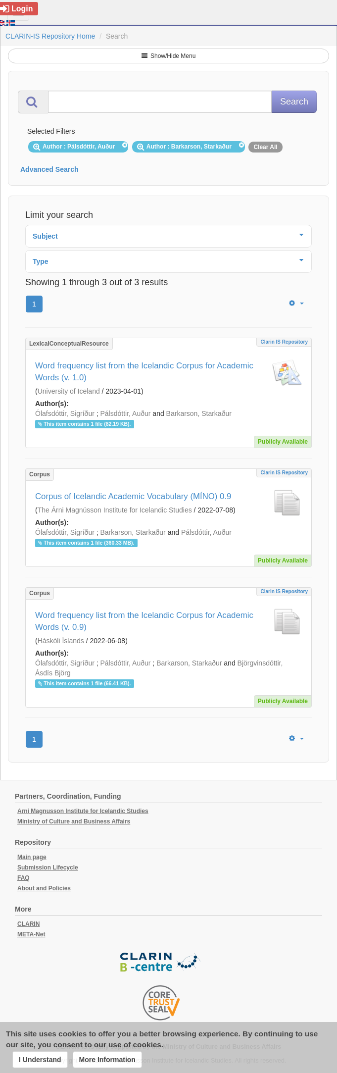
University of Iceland (69, 391)
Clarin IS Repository (284, 342)
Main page (32, 857)
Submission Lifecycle (47, 867)
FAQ (23, 877)
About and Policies (44, 888)
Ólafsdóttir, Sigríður (65, 413)
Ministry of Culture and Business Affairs (73, 821)
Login (16, 8)
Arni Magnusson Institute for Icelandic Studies (82, 811)
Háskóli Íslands (61, 641)
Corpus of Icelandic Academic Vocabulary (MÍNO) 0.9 (133, 496)
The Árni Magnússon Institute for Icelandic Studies (115, 510)
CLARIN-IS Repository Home (50, 36)
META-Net (31, 934)
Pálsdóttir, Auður (125, 413)
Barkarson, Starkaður (199, 413)
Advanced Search (49, 169)
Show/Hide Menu (169, 55)
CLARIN (28, 923)
